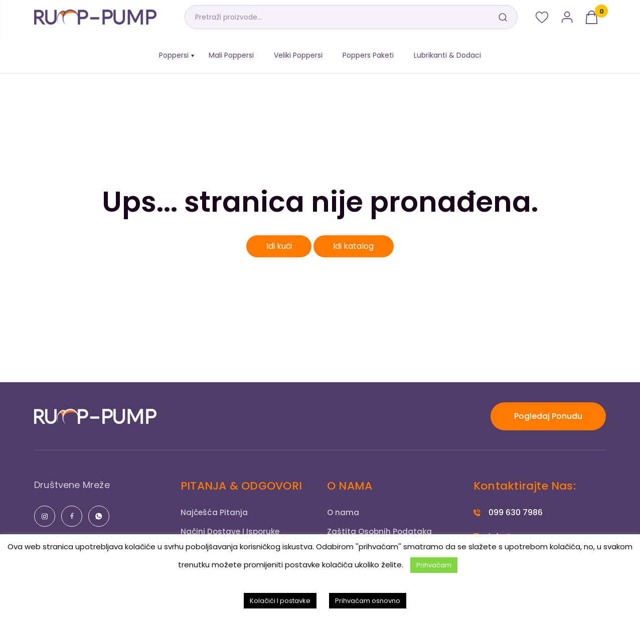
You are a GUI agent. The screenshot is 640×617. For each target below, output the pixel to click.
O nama (343, 512)
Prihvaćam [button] (433, 565)
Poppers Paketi (368, 55)
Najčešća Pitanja (215, 512)
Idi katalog (354, 246)
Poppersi (174, 55)
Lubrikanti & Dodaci (447, 55)
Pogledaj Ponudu (548, 416)
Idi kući (279, 246)
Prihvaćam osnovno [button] (367, 600)
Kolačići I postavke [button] (280, 600)
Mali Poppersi (231, 55)
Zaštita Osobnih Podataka (380, 531)
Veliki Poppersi (298, 55)
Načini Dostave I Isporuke (232, 531)
